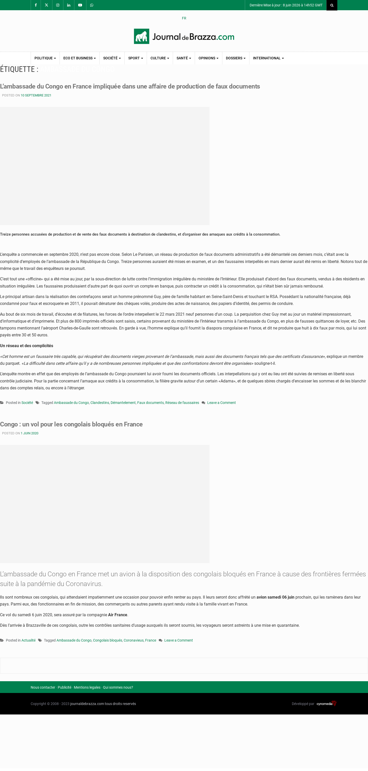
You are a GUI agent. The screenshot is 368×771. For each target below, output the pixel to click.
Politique (45, 58)
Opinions (208, 58)
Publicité (64, 687)
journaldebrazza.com (87, 704)
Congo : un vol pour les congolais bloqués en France (74, 424)
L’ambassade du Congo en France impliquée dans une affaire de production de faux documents (136, 86)
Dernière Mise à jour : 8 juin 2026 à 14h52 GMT (286, 5)
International (268, 58)
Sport (135, 58)
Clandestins (99, 403)
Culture (160, 58)
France (150, 640)
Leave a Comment (221, 403)
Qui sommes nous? (118, 687)
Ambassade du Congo (71, 403)
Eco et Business (79, 58)
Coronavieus (134, 640)
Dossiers (236, 58)
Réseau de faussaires (182, 403)
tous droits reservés (120, 704)
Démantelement (123, 403)
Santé (184, 58)
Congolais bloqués (107, 640)
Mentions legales (87, 687)
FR (184, 18)
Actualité (28, 640)
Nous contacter (43, 687)
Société (112, 58)
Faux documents (150, 403)
